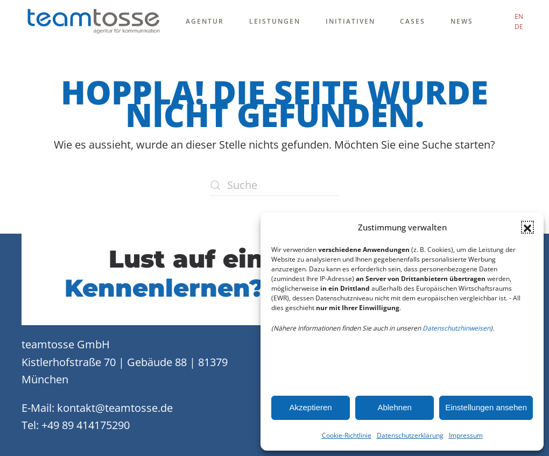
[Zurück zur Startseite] (93, 21)
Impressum (466, 435)
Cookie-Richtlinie (346, 435)
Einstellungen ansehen (486, 407)
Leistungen (274, 21)
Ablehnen (394, 407)
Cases (412, 21)
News (462, 21)
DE (519, 26)
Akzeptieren (310, 407)
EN (519, 16)
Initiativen (350, 21)
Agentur (205, 21)
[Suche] (274, 185)
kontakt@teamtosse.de (115, 408)
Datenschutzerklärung (410, 435)
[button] (527, 227)
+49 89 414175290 (85, 425)
